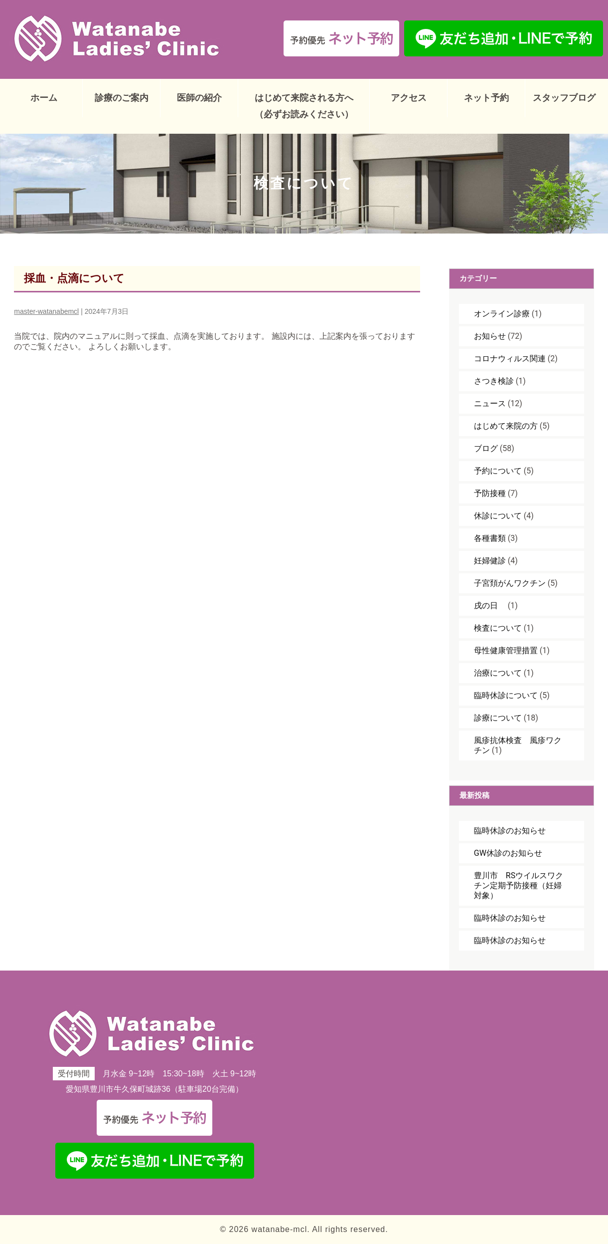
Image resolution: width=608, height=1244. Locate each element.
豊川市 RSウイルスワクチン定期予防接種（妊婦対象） (518, 885)
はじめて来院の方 (506, 426)
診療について (498, 718)
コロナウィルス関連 (510, 358)
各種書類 (490, 538)
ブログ (486, 448)
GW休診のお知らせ (508, 853)
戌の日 (490, 605)
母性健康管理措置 (506, 650)
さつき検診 (494, 381)
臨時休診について (506, 695)
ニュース (490, 403)
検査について (498, 628)
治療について (498, 673)
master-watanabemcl (46, 311)
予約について (498, 471)
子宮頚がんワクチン (510, 583)
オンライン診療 (502, 313)
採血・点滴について (74, 278)
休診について (498, 515)
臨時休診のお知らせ (510, 830)
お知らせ (490, 336)
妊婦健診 (490, 560)
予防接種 (490, 493)
